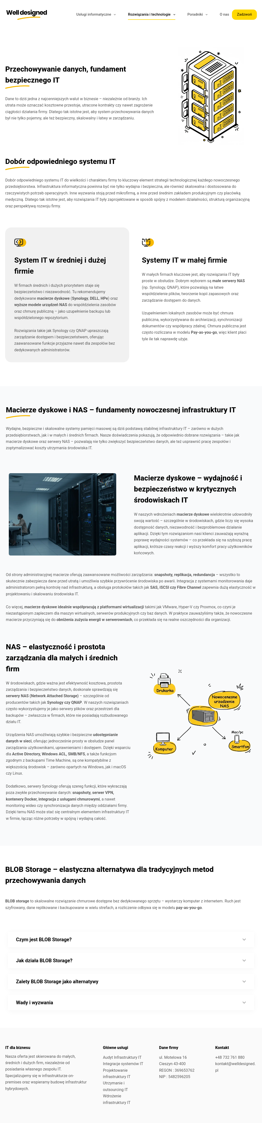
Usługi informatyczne (97, 15)
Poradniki (199, 15)
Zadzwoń (244, 14)
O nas (224, 14)
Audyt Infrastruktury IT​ (122, 1057)
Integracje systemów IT (123, 1063)
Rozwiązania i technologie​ (152, 15)
